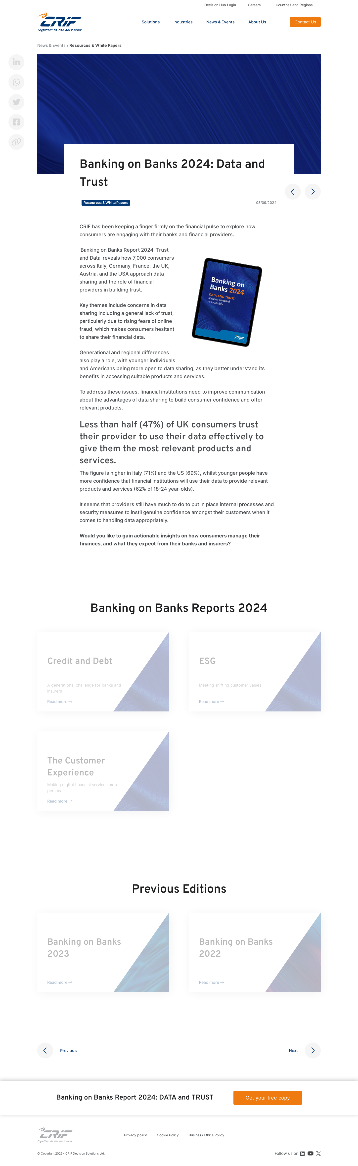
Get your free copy (268, 1098)
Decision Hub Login (220, 5)
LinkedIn (16, 62)
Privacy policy (135, 1135)
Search (280, 22)
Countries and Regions (294, 5)
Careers (254, 5)
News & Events (220, 21)
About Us (257, 21)
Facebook (16, 122)
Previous (68, 1050)
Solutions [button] (151, 21)
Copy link (16, 142)
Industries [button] (183, 21)
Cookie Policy (168, 1135)
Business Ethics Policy (206, 1135)
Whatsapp (16, 82)
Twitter (16, 102)
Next (293, 1050)
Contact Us (305, 21)
